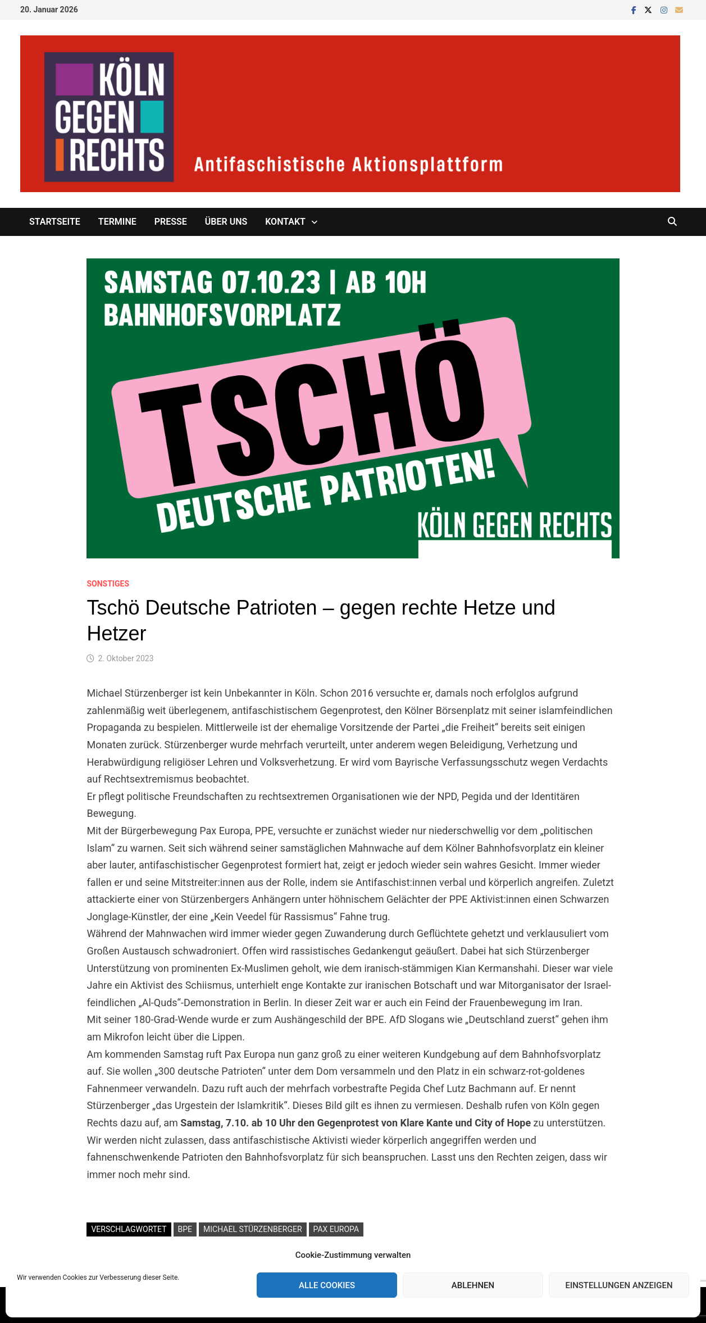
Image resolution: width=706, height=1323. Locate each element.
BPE (185, 1229)
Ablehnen (473, 1285)
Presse (170, 221)
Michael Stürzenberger (252, 1229)
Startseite (54, 221)
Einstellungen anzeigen (618, 1285)
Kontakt (285, 221)
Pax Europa (336, 1229)
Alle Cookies (327, 1285)
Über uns (226, 221)
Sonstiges (107, 583)
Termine (117, 221)
